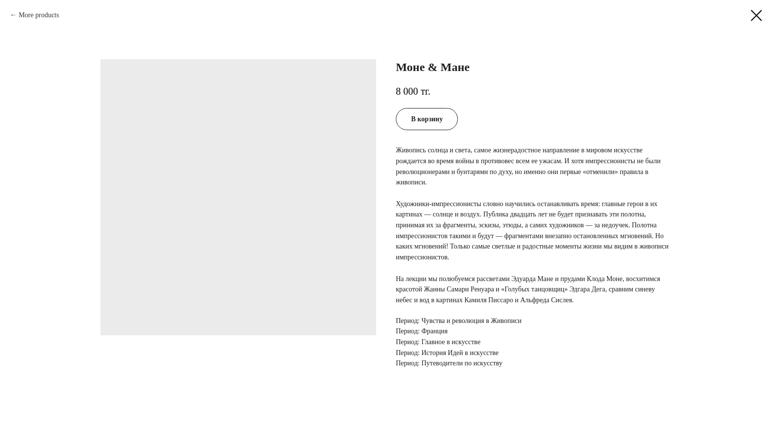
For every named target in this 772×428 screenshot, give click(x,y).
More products (39, 15)
